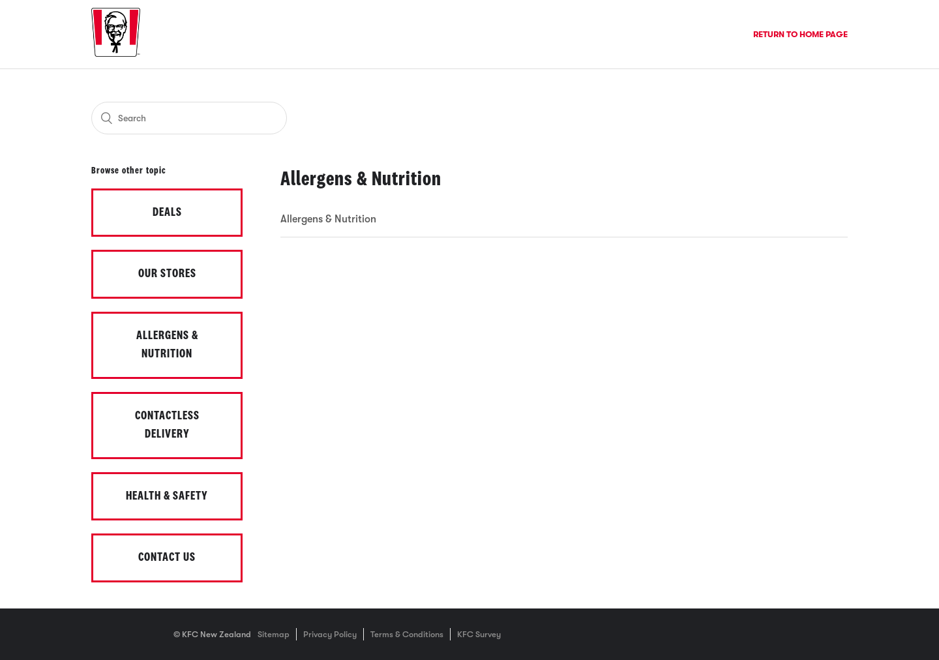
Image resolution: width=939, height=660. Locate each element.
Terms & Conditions (406, 634)
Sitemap (274, 634)
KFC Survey (479, 634)
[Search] (189, 118)
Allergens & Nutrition (328, 219)
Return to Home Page (800, 34)
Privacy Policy (330, 634)
